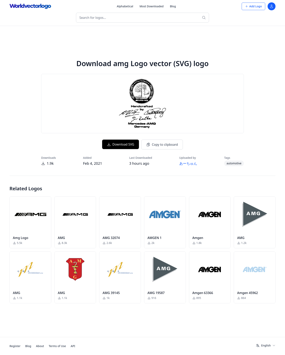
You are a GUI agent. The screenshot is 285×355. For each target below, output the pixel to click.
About (40, 346)
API (73, 346)
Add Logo (253, 6)
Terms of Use (57, 346)
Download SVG (120, 144)
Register (15, 346)
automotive (234, 163)
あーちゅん (188, 163)
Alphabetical (125, 6)
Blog (173, 6)
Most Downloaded (152, 6)
